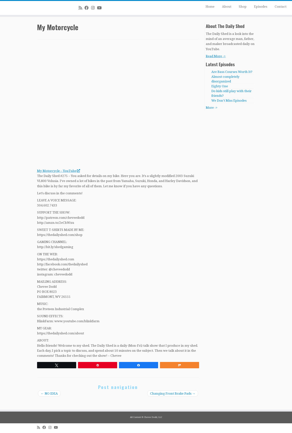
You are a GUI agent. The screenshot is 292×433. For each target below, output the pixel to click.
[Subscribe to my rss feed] (82, 7)
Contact (280, 6)
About (226, 6)
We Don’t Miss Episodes (229, 100)
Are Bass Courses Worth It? (231, 72)
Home (210, 6)
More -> (212, 107)
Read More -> (216, 56)
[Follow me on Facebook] (88, 7)
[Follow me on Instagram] (94, 7)
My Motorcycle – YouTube (58, 171)
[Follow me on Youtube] (100, 7)
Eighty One (219, 86)
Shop (243, 6)
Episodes (260, 6)
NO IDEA (49, 393)
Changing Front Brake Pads (172, 393)
